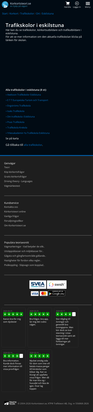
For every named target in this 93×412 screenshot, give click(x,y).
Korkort (14, 13)
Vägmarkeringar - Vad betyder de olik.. (24, 246)
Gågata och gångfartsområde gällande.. (25, 255)
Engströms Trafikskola (19, 105)
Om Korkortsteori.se (15, 225)
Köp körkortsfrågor (14, 171)
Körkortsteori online (15, 211)
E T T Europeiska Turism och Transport (27, 100)
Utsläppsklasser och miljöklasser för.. (23, 251)
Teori (7, 167)
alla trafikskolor (33, 145)
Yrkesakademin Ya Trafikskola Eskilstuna (28, 133)
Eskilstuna (48, 13)
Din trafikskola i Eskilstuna (21, 116)
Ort (38, 13)
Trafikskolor (27, 13)
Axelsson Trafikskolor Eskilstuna (24, 94)
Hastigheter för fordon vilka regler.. (22, 260)
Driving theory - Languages (18, 181)
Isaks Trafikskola (15, 111)
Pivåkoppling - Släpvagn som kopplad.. (24, 265)
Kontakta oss (11, 206)
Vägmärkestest (12, 185)
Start (5, 13)
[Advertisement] (47, 64)
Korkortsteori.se (39, 403)
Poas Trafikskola (15, 122)
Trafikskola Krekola (17, 127)
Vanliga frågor (11, 216)
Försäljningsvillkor (13, 220)
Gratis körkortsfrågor (15, 176)
